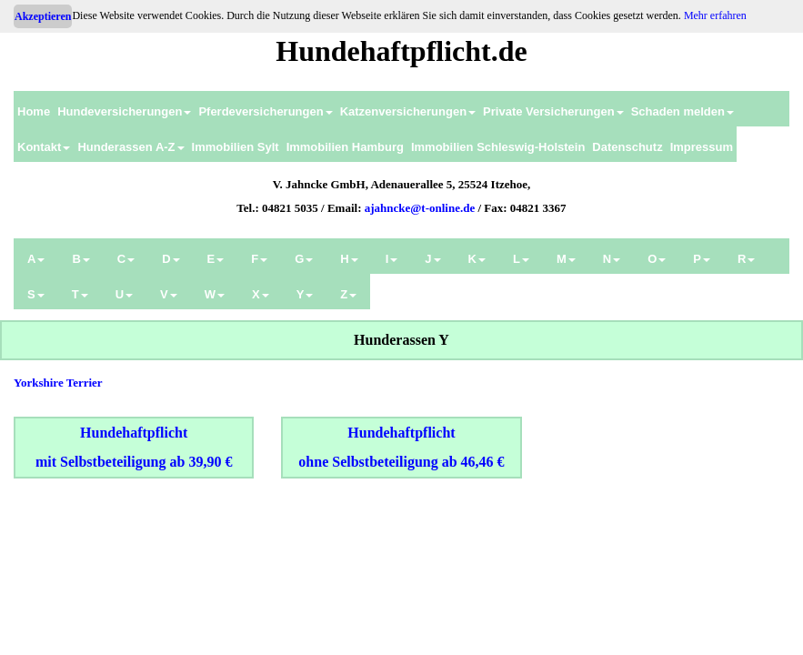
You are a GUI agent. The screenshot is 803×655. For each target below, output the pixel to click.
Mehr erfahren (715, 15)
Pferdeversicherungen (265, 111)
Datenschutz (627, 147)
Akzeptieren (43, 16)
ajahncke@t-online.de (420, 208)
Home (33, 111)
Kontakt (43, 147)
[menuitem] (34, 108)
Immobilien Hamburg (345, 147)
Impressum (701, 147)
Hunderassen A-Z (130, 147)
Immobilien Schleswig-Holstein (498, 147)
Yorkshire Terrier (58, 382)
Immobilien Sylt (235, 147)
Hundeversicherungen (124, 111)
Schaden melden (682, 111)
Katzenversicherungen (408, 111)
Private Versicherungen (553, 111)
